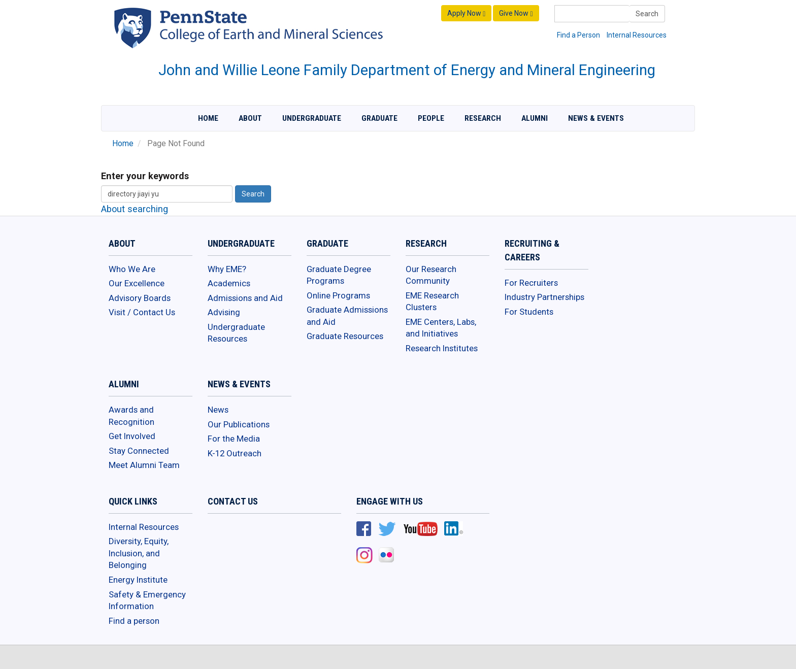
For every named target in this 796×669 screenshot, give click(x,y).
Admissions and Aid (245, 298)
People (431, 118)
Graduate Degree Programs (339, 275)
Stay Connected (139, 451)
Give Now (516, 13)
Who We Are (132, 269)
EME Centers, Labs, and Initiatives (441, 328)
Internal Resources (637, 35)
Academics (229, 283)
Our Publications (239, 424)
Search (647, 14)
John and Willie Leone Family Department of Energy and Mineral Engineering (406, 70)
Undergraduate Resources (236, 333)
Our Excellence (136, 283)
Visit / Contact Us (142, 312)
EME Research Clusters (432, 301)
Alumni (534, 118)
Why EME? (227, 269)
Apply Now (466, 13)
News (218, 410)
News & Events (596, 118)
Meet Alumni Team (144, 465)
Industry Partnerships (544, 297)
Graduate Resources (345, 336)
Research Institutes (442, 348)
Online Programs (338, 295)
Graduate (379, 118)
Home (208, 118)
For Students (529, 312)
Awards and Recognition (131, 416)
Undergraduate (311, 118)
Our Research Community (431, 275)
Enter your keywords (145, 176)
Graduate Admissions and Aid (347, 316)
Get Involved (132, 436)
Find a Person (578, 35)
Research (483, 118)
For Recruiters (531, 283)
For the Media (234, 438)
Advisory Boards (140, 298)
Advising (224, 312)
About (250, 118)
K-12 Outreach (234, 453)
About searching (134, 209)
